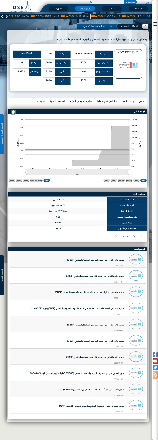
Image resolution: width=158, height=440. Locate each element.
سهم (141, 101)
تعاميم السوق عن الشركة (80, 101)
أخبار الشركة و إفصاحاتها (107, 101)
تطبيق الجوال (85, 8)
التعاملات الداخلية (57, 101)
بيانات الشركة (128, 101)
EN (147, 2)
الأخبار (111, 8)
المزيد (42, 101)
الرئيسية (138, 8)
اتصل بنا (58, 8)
